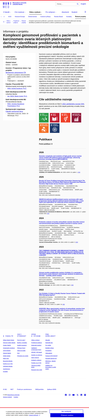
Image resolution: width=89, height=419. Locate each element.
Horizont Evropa (20, 16)
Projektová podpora (36, 342)
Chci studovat (21, 335)
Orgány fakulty (7, 345)
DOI (79, 172)
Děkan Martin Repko (8, 340)
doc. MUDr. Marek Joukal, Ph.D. (17, 96)
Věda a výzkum (35, 335)
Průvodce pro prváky (22, 356)
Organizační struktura (9, 348)
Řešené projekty (80, 16)
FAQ (18, 353)
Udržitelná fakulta (7, 366)
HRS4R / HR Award (36, 352)
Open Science (35, 357)
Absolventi (65, 12)
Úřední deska (6, 356)
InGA (9, 16)
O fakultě (8, 336)
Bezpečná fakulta (7, 361)
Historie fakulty (7, 353)
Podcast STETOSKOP (51, 356)
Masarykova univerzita (13, 395)
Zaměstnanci (6, 369)
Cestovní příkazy (45, 16)
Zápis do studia (21, 350)
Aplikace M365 (51, 389)
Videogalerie (48, 353)
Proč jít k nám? (21, 340)
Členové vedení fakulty (9, 342)
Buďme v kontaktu (22, 342)
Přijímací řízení (21, 348)
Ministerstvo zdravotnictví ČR (16, 72)
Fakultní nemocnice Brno (14, 111)
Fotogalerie (48, 350)
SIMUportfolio (39, 389)
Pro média (48, 345)
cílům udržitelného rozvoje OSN (73, 104)
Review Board (58, 16)
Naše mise (6, 358)
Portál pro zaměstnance (24, 389)
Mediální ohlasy (49, 348)
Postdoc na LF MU (36, 363)
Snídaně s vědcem (36, 360)
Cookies (16, 397)
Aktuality (47, 340)
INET (11, 389)
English (83, 4)
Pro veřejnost (50, 335)
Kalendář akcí (49, 342)
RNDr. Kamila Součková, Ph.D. (17, 88)
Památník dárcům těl (50, 358)
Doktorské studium (36, 345)
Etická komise (32, 16)
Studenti (74, 12)
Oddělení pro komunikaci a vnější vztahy (50, 367)
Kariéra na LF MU (8, 363)
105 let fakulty (7, 350)
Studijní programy (22, 345)
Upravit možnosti (34, 416)
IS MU (5, 389)
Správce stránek (7, 397)
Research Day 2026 (36, 369)
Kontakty (69, 16)
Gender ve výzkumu (36, 355)
